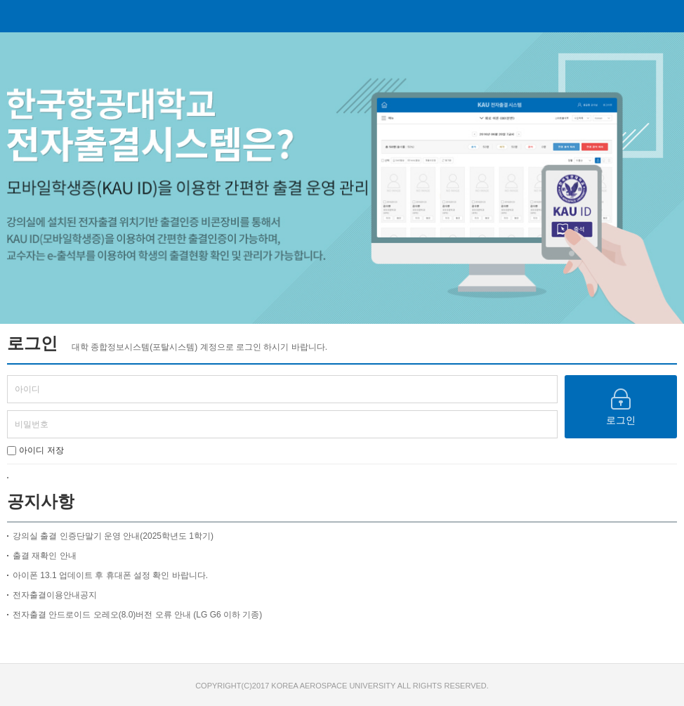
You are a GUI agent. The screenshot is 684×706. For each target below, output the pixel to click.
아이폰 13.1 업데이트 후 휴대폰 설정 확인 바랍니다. (110, 575)
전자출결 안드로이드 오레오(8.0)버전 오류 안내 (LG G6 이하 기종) (137, 615)
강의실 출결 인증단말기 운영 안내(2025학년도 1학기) (113, 536)
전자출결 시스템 (339, 16)
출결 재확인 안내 (45, 556)
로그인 (621, 407)
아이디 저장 (35, 450)
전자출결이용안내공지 (55, 595)
